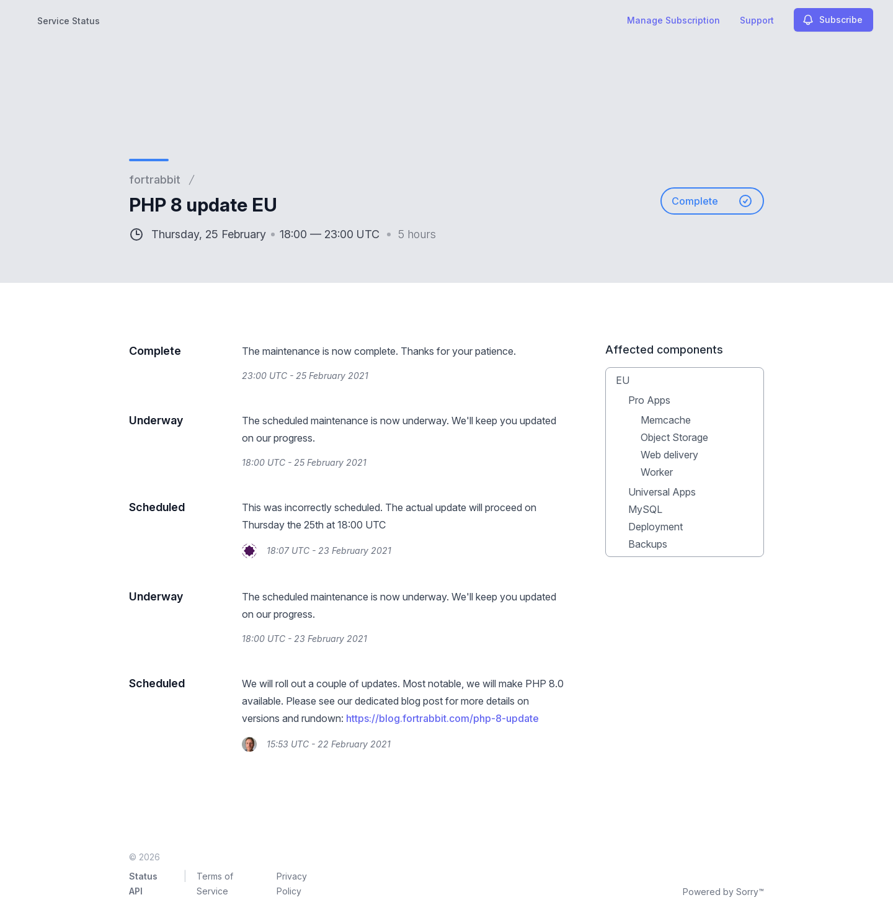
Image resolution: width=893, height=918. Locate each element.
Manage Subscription (673, 20)
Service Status (68, 21)
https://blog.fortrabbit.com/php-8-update (442, 718)
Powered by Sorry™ (723, 891)
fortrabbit (154, 179)
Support (757, 20)
